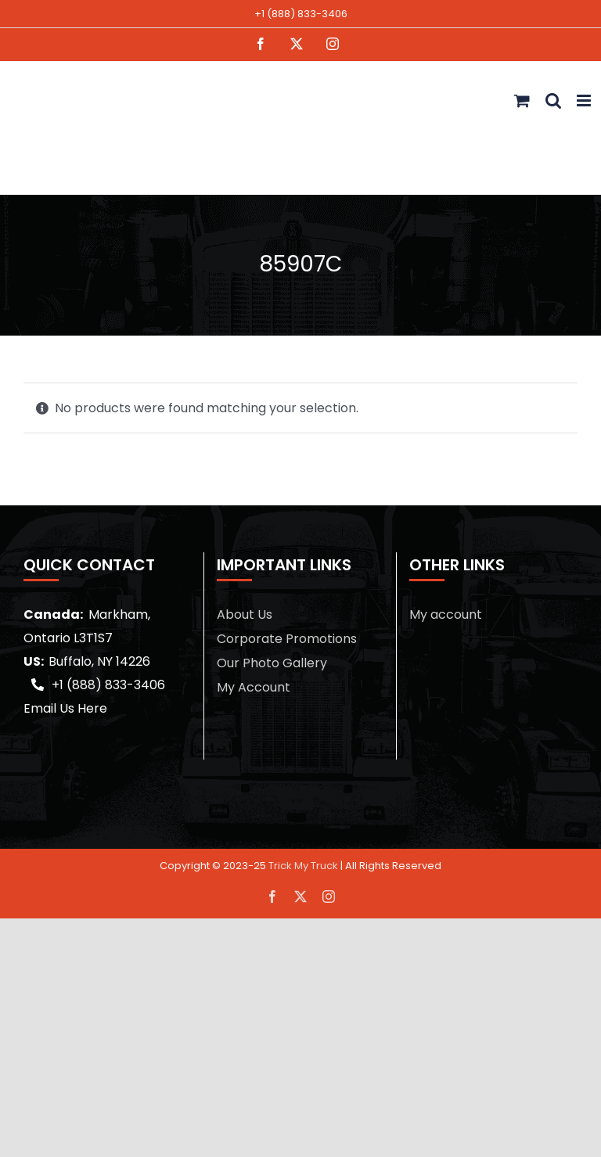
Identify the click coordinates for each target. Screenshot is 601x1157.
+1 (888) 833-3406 (300, 13)
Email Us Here (65, 708)
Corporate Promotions (287, 639)
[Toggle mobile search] (553, 100)
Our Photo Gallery (272, 663)
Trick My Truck (303, 865)
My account (445, 614)
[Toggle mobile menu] (585, 100)
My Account (253, 687)
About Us (244, 614)
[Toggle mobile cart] (522, 100)
